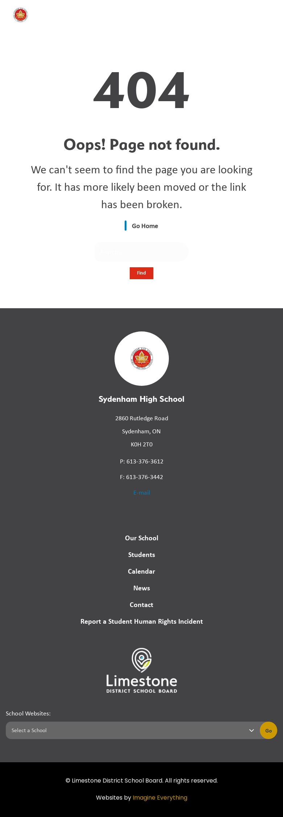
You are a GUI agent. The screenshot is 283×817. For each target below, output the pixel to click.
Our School (141, 537)
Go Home (145, 225)
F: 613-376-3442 (141, 477)
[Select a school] (131, 730)
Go (268, 730)
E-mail (141, 492)
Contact (141, 604)
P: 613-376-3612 (141, 461)
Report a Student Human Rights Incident (141, 621)
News (141, 588)
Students (141, 554)
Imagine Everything (160, 798)
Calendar (141, 571)
